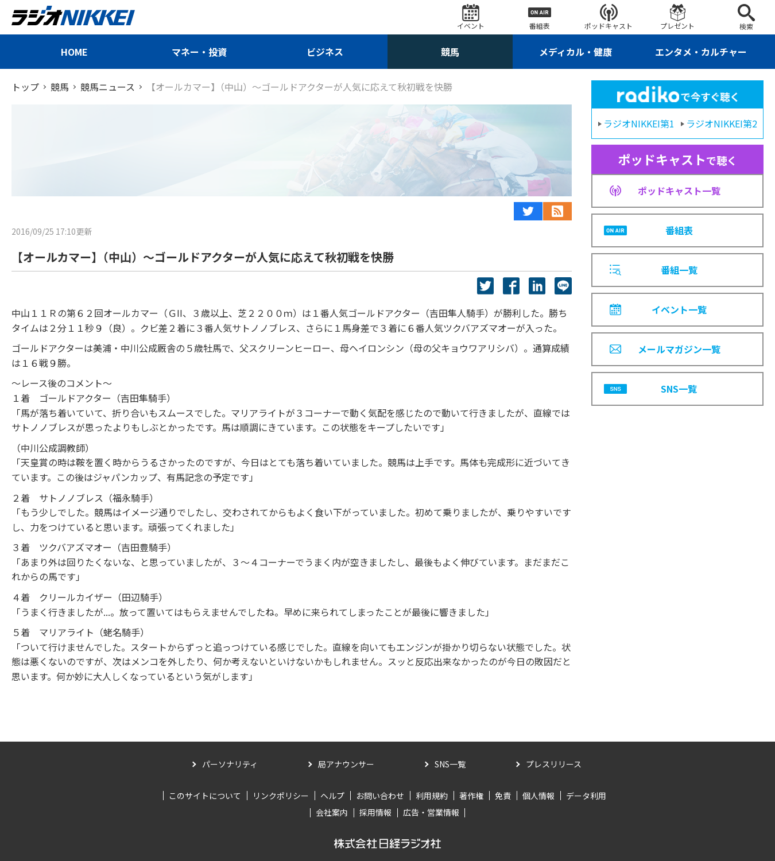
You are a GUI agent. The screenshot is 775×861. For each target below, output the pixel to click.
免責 (503, 795)
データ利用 (586, 795)
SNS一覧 (450, 764)
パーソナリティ (230, 764)
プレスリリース (554, 764)
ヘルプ (332, 795)
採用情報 (375, 812)
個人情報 (538, 795)
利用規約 (432, 795)
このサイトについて (205, 795)
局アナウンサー (346, 764)
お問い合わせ (380, 795)
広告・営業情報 (431, 812)
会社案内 (332, 812)
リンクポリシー (281, 795)
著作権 (471, 795)
